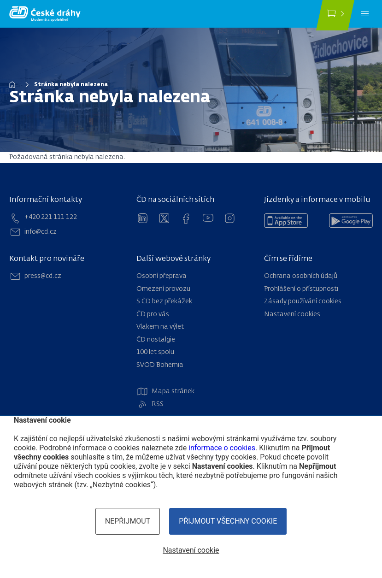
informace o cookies (221, 447)
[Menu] (365, 14)
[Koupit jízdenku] (335, 15)
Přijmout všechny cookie (228, 521)
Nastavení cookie (191, 550)
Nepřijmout (128, 521)
